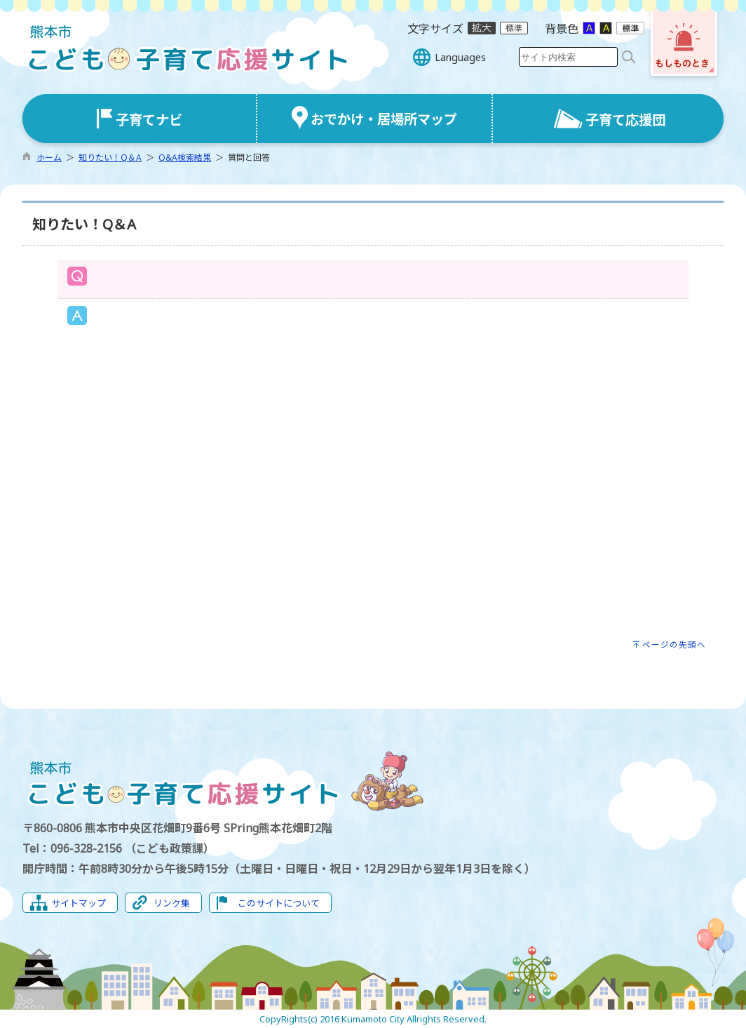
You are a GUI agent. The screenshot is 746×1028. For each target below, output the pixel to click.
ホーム (49, 157)
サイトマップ (78, 903)
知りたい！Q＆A (110, 157)
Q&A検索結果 (184, 157)
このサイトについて (279, 903)
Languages (460, 57)
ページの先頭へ (674, 644)
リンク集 (172, 903)
